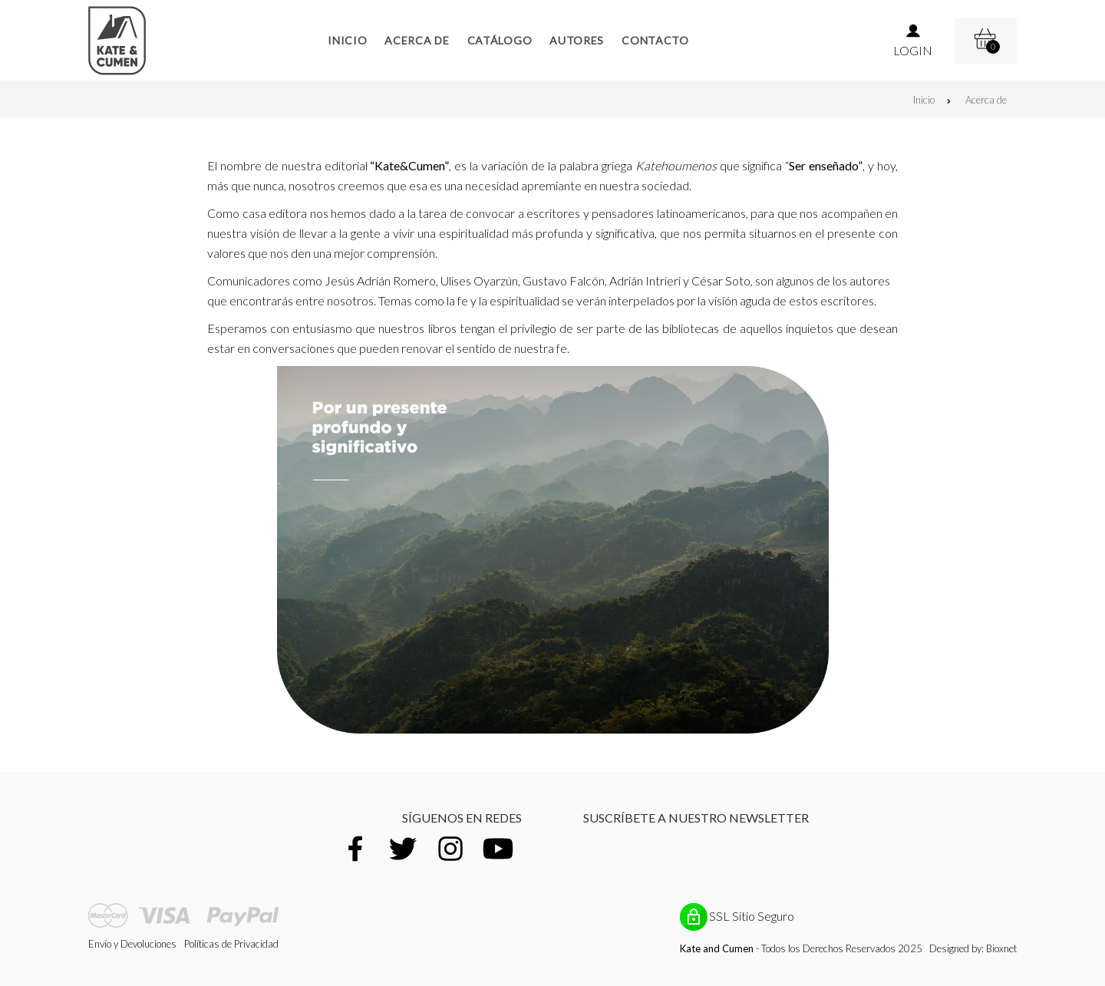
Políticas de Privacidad (231, 944)
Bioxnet (1001, 948)
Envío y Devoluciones (132, 944)
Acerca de (986, 100)
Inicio (932, 100)
